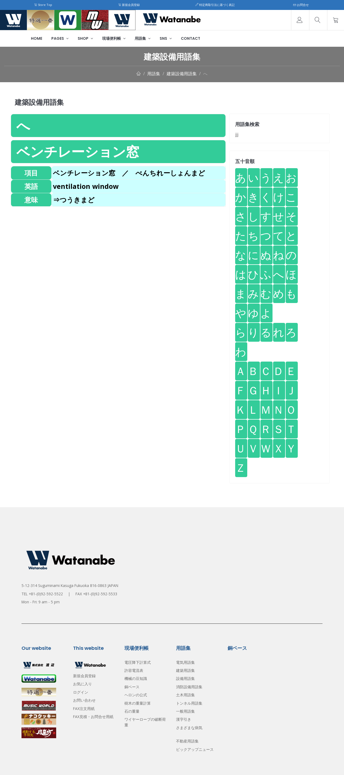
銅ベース (131, 686)
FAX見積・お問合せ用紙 (93, 716)
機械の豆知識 (135, 678)
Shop (85, 38)
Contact (190, 38)
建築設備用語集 (182, 74)
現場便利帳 (114, 38)
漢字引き (183, 719)
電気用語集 (185, 662)
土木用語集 (185, 694)
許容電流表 (133, 670)
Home (36, 38)
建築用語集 (185, 670)
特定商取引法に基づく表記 (215, 5)
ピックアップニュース (195, 749)
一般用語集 (185, 711)
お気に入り (82, 683)
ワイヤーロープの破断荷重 (145, 722)
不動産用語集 (187, 741)
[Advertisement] (118, 244)
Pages (60, 38)
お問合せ (301, 5)
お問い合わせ (84, 700)
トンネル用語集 (189, 703)
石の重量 (131, 711)
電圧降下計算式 (137, 662)
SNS (166, 38)
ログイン (80, 692)
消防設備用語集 (189, 686)
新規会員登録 (129, 5)
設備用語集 (185, 678)
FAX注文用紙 (84, 708)
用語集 (142, 38)
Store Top (43, 5)
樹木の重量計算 (137, 703)
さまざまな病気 (189, 727)
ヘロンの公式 (135, 694)
